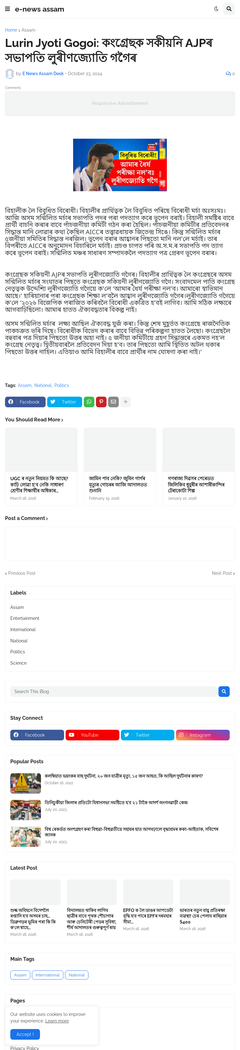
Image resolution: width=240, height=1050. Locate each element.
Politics (61, 385)
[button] (7, 9)
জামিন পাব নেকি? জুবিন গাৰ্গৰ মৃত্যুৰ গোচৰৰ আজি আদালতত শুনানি (118, 485)
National (43, 385)
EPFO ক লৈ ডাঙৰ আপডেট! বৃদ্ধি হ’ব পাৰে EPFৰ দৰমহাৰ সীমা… (148, 916)
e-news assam (39, 9)
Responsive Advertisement (120, 103)
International (23, 629)
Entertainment (24, 618)
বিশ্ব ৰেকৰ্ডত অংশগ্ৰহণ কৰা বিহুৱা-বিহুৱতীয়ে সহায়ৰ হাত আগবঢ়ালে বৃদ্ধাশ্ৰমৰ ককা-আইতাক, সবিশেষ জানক (131, 832)
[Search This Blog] (113, 691)
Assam (28, 30)
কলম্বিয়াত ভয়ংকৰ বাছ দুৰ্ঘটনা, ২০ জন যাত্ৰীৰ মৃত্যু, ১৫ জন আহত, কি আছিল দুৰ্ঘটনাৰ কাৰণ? (124, 776)
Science (18, 663)
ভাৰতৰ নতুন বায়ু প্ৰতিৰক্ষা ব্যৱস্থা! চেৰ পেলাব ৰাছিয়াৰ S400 (203, 916)
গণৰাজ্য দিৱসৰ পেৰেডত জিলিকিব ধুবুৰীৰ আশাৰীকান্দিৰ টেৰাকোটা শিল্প (196, 485)
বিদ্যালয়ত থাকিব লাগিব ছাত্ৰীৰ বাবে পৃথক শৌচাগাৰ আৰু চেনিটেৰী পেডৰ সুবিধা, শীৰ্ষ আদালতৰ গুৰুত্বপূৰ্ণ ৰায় (91, 919)
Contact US (22, 1037)
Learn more (57, 1020)
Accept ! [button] (25, 1034)
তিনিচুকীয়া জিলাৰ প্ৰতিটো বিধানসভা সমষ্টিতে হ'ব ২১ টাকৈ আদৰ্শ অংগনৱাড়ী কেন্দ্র (116, 802)
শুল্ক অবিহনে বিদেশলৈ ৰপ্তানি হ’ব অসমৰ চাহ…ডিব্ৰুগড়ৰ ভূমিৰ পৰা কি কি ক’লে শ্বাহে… (33, 919)
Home (11, 30)
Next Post (222, 573)
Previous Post (22, 573)
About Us (19, 1026)
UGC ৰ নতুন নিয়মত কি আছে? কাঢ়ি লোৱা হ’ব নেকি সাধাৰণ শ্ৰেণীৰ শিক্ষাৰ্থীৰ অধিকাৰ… (39, 485)
